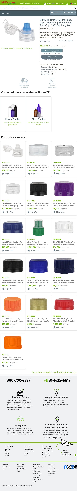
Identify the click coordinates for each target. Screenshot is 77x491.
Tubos (7, 453)
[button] (73, 3)
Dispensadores (28, 451)
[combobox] (37, 8)
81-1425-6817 (57, 380)
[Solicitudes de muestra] (54, 3)
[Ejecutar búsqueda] (75, 8)
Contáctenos (36, 3)
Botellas (7, 449)
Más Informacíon (69, 455)
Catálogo (28, 3)
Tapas (7, 455)
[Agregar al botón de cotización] (52, 50)
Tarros (7, 451)
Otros (25, 455)
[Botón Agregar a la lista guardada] (52, 57)
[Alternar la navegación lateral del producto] (3, 13)
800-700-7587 (18, 380)
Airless (26, 453)
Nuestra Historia (47, 451)
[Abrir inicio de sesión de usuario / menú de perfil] (67, 3)
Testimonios (46, 453)
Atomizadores (28, 449)
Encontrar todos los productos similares (17, 48)
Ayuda (22, 3)
